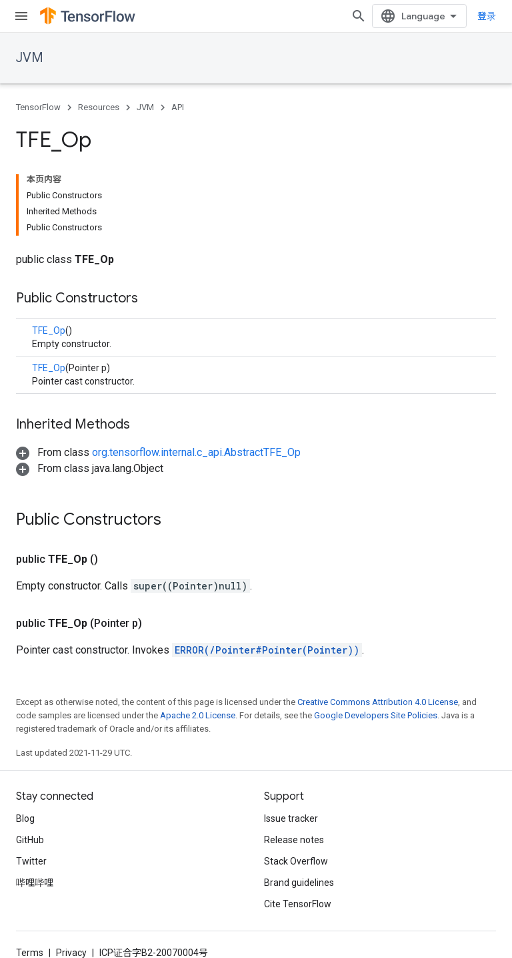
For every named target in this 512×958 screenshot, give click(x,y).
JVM (29, 57)
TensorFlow (38, 107)
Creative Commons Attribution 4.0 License (377, 702)
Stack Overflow (296, 861)
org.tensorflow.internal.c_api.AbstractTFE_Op (196, 452)
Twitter (31, 861)
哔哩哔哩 (34, 882)
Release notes (294, 839)
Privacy (71, 952)
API (177, 107)
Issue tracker (291, 818)
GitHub (30, 839)
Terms (29, 952)
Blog (25, 818)
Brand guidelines (299, 882)
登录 (486, 16)
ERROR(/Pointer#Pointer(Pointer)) (267, 650)
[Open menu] (21, 16)
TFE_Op (48, 330)
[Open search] (359, 16)
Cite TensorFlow (297, 904)
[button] (158, 452)
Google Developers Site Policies (375, 715)
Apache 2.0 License (197, 715)
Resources (98, 107)
